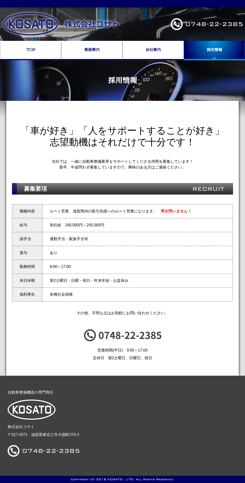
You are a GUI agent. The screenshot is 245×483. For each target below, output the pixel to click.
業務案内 (92, 50)
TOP (30, 50)
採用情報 (214, 50)
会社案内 (153, 50)
